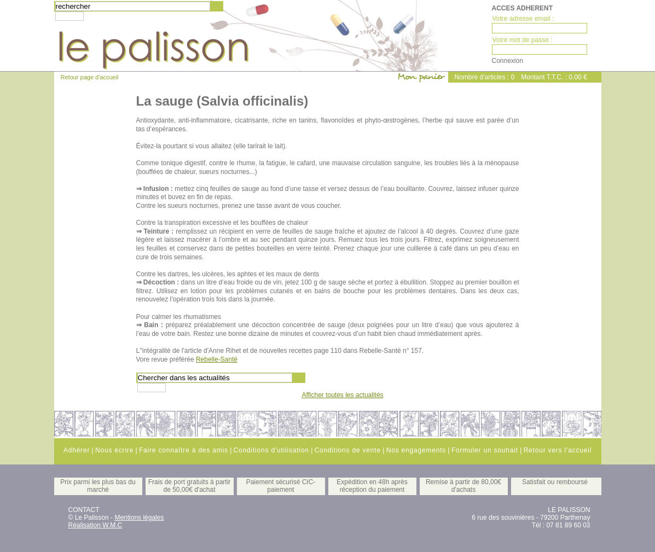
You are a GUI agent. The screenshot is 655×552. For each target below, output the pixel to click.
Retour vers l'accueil (558, 450)
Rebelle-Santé (216, 359)
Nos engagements (416, 450)
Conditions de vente (348, 450)
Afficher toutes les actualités (342, 395)
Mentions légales (139, 517)
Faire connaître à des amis (183, 450)
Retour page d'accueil (90, 77)
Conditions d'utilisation (271, 450)
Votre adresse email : (523, 18)
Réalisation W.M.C (95, 525)
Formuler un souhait (484, 450)
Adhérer (76, 450)
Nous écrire (114, 450)
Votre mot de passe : (522, 40)
